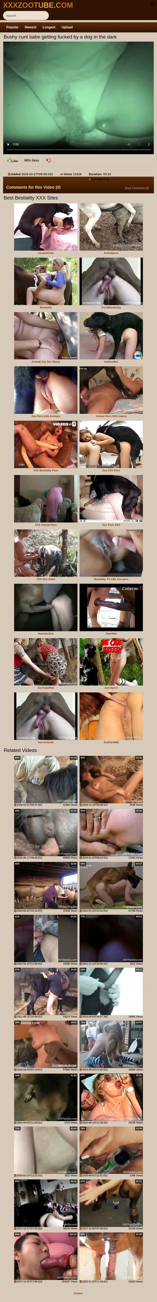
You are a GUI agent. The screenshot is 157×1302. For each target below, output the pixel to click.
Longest (49, 27)
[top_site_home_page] (33, 5)
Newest (30, 27)
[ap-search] (26, 15)
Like (12, 158)
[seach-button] (153, 4)
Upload (67, 27)
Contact (78, 1293)
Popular (12, 27)
